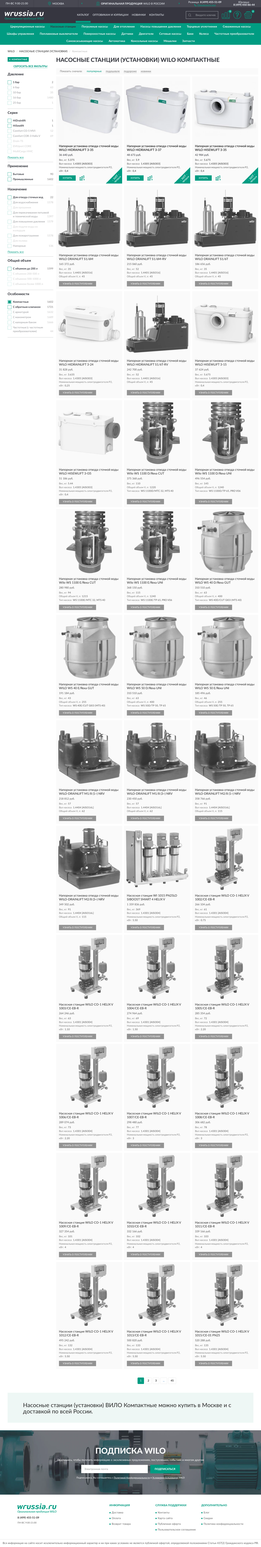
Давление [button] (16, 74)
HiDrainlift (19, 120)
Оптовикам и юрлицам (110, 15)
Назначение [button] (17, 189)
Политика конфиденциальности (223, 1524)
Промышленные (23, 179)
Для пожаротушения (26, 235)
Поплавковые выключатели (59, 33)
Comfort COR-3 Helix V (26, 136)
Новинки (139, 15)
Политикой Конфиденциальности (132, 1478)
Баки (190, 33)
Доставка (117, 1513)
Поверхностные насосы (100, 33)
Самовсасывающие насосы (84, 41)
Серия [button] (13, 113)
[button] (205, 5)
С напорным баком (24, 322)
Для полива (20, 241)
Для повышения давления (29, 221)
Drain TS (18, 141)
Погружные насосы (95, 26)
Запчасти (188, 41)
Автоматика (117, 41)
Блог (206, 1513)
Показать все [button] (16, 157)
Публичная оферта (169, 1524)
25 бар (17, 103)
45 (172, 1380)
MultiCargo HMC (23, 151)
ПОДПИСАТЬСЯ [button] (165, 1469)
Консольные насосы (144, 41)
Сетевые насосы (170, 33)
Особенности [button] (18, 294)
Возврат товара (121, 1524)
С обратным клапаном (27, 307)
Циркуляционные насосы (27, 26)
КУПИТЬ (67, 178)
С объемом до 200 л (25, 268)
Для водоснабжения (25, 202)
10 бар (17, 92)
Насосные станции (63, 26)
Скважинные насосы (237, 26)
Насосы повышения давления (160, 26)
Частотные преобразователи (234, 33)
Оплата (116, 1518)
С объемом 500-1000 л (27, 279)
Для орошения (22, 207)
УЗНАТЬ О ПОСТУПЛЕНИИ (77, 284)
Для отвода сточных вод (28, 197)
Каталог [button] (83, 15)
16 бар (17, 97)
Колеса (204, 33)
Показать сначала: (71, 71)
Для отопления (124, 26)
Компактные (21, 302)
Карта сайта (165, 1518)
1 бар (16, 82)
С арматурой (21, 312)
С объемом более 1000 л (28, 284)
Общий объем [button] (19, 260)
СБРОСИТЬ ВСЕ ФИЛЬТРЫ (30, 66)
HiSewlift (18, 126)
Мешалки (170, 41)
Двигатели (146, 33)
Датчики (127, 33)
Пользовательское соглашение (177, 1530)
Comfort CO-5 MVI (24, 131)
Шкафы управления (20, 33)
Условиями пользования (165, 1478)
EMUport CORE (22, 146)
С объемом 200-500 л (26, 274)
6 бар (16, 87)
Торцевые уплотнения (202, 26)
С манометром (22, 317)
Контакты (156, 15)
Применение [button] (18, 166)
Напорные (19, 246)
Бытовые (18, 174)
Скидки (208, 1518)
